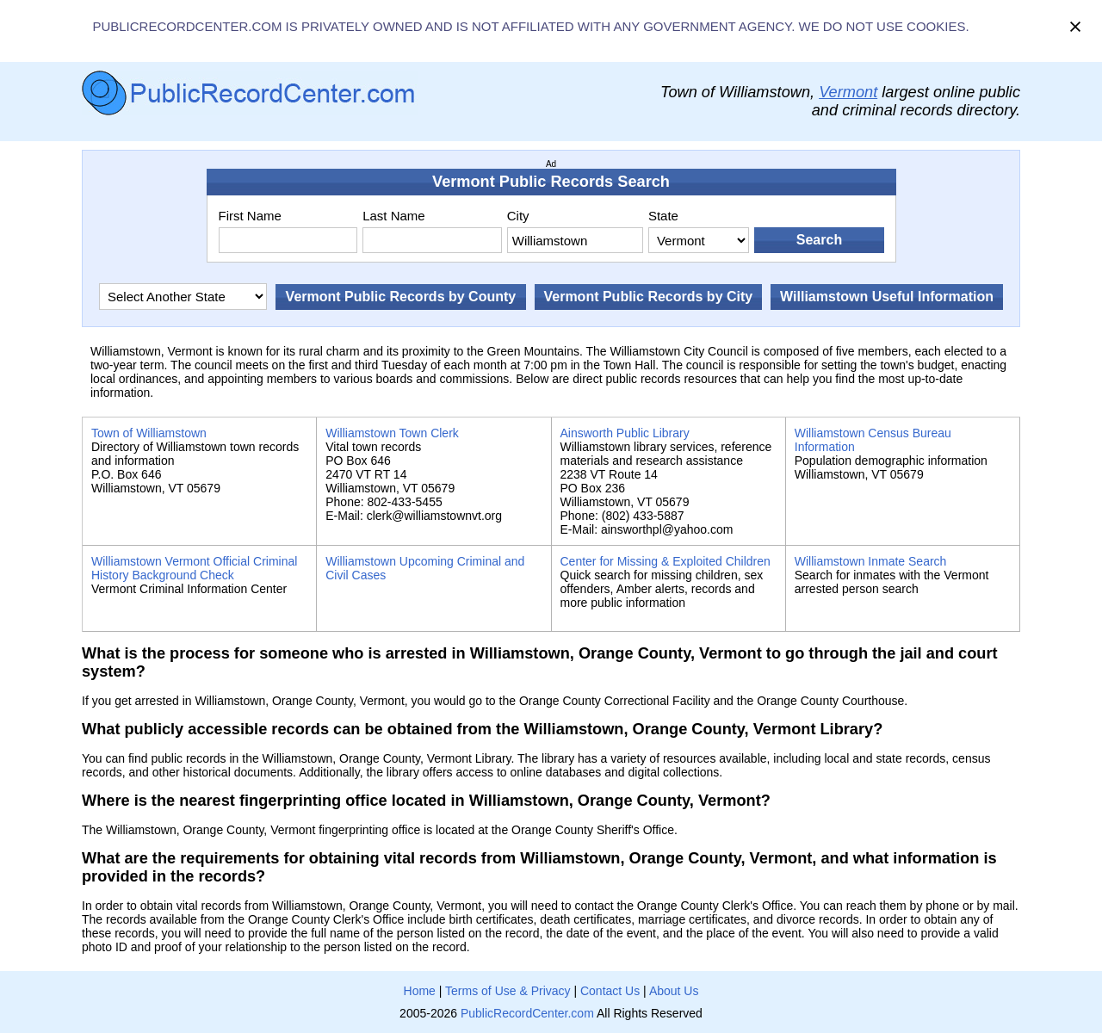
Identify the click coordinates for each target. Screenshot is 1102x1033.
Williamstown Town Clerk (392, 433)
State (663, 215)
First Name (250, 215)
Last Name (393, 215)
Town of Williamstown (149, 433)
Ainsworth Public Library (625, 433)
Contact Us (610, 991)
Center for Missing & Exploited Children (665, 561)
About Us (674, 991)
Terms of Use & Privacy (507, 991)
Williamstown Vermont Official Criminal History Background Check (194, 568)
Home (420, 991)
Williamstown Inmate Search (871, 561)
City (518, 215)
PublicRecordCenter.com (527, 1013)
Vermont (848, 92)
